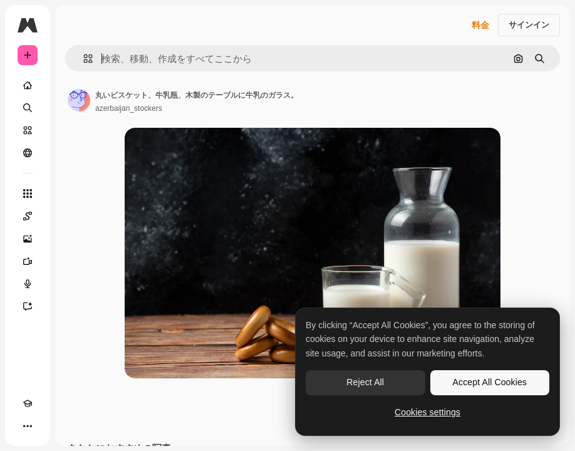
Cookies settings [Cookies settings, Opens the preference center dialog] (427, 412)
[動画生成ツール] (28, 261)
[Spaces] (28, 216)
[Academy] (28, 403)
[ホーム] (28, 85)
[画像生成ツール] (28, 239)
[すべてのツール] (28, 194)
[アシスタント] (28, 306)
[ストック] (28, 130)
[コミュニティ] (28, 153)
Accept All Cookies (490, 382)
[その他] (28, 426)
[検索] (28, 108)
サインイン (529, 24)
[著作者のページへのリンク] (79, 100)
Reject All (365, 382)
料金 (480, 25)
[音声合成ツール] (28, 284)
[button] (83, 58)
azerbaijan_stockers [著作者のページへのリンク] (128, 108)
